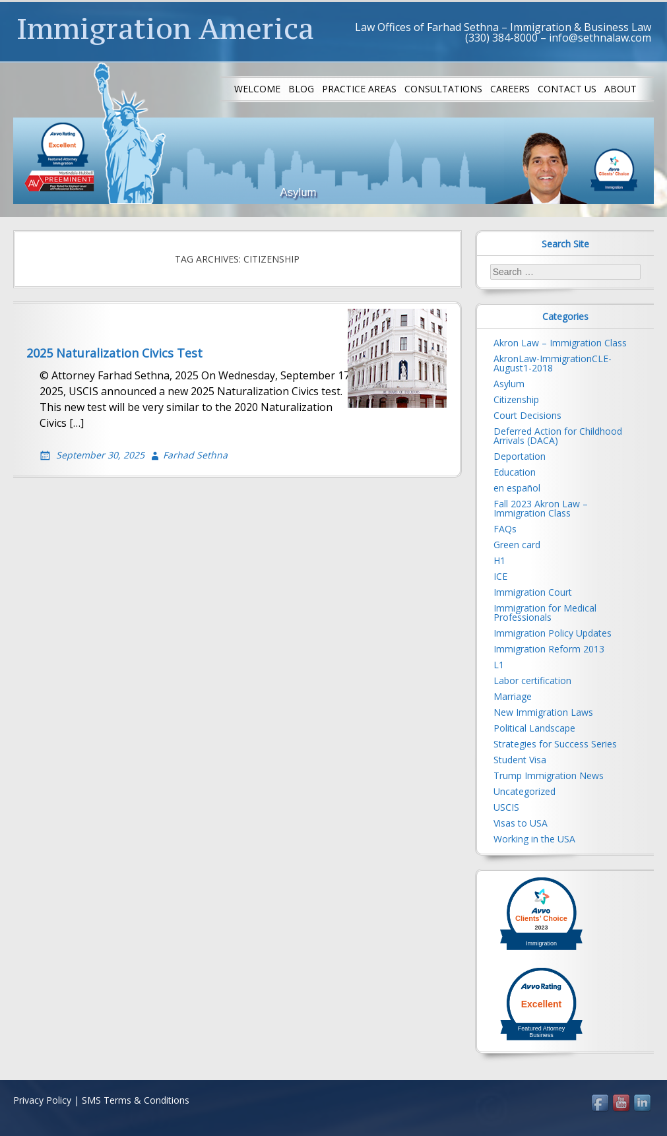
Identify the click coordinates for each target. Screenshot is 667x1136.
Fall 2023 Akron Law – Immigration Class (540, 508)
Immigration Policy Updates (552, 633)
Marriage (512, 696)
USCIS (506, 807)
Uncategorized (524, 791)
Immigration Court (532, 592)
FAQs (505, 528)
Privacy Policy (42, 1100)
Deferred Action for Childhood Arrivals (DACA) (557, 436)
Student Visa (519, 759)
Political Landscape (534, 728)
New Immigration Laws (543, 712)
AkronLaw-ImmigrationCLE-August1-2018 (552, 363)
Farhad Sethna (195, 455)
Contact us (567, 88)
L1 (498, 664)
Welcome (257, 88)
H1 (499, 560)
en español (516, 488)
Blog (301, 88)
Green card (516, 544)
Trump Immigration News (548, 775)
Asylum (508, 383)
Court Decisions (527, 415)
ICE (500, 576)
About (620, 88)
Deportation (519, 456)
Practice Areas (359, 88)
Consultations (443, 88)
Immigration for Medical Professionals (544, 612)
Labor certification (532, 680)
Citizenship (516, 399)
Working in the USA (534, 839)
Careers (510, 88)
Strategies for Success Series (555, 744)
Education (514, 472)
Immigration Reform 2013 (548, 649)
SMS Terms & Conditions (135, 1100)
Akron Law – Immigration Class (560, 342)
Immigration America (165, 28)
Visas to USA (520, 823)
